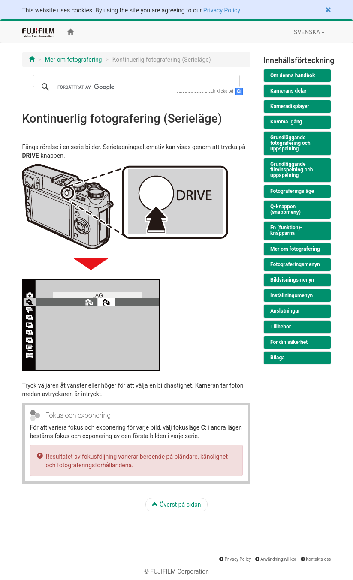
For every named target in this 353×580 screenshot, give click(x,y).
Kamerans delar (288, 91)
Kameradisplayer (289, 106)
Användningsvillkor (278, 559)
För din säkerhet (289, 342)
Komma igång (286, 122)
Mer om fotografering (73, 59)
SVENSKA (309, 32)
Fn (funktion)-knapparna (286, 230)
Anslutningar (285, 311)
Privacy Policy (221, 10)
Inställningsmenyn (291, 295)
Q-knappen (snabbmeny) (285, 209)
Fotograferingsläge (292, 191)
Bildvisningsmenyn (292, 280)
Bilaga (277, 358)
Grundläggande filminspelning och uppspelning (291, 169)
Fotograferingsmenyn (295, 264)
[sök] (135, 87)
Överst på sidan (176, 504)
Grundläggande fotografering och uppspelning (290, 143)
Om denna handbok (292, 75)
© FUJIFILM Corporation (176, 571)
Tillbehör (280, 327)
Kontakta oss (318, 559)
